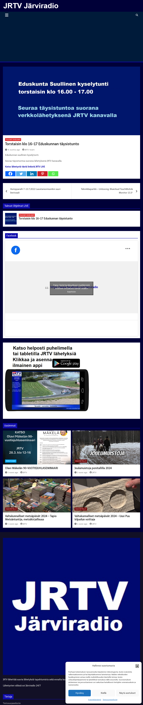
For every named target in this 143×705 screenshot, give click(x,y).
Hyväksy (79, 693)
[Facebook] (10, 173)
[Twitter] (21, 173)
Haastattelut (80, 461)
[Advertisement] (71, 40)
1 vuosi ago (11, 472)
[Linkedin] (32, 173)
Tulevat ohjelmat (13, 140)
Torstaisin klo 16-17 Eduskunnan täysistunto (46, 218)
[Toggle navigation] (7, 15)
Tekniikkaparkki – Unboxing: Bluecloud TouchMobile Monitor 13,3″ (107, 191)
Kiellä (103, 693)
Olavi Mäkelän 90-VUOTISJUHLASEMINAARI (31, 468)
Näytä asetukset (127, 693)
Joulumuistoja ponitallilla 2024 (93, 468)
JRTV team (28, 150)
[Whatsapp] (53, 173)
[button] (137, 665)
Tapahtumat (11, 461)
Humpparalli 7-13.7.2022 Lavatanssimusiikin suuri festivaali (35, 191)
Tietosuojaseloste (110, 700)
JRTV (23, 472)
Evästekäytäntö (94, 700)
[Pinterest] (42, 173)
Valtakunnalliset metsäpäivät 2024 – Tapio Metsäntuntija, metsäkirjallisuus (31, 518)
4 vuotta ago (12, 150)
